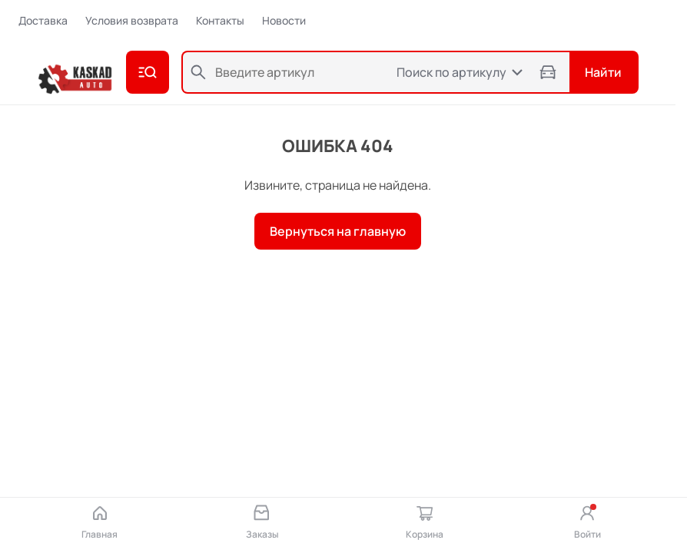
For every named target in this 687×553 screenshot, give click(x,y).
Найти (603, 72)
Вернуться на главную (338, 231)
